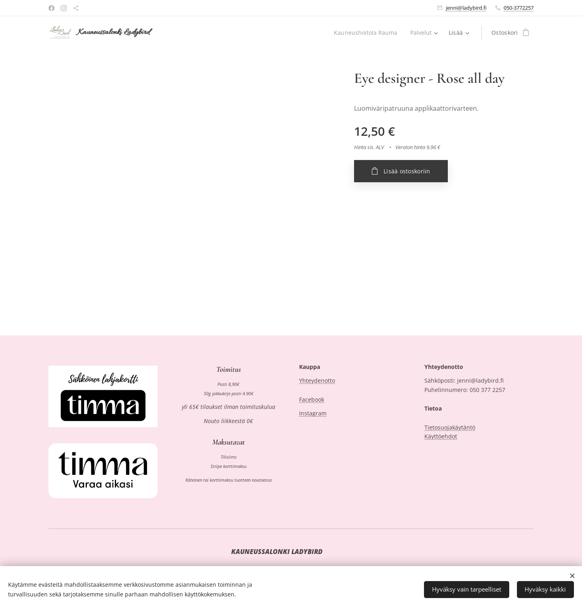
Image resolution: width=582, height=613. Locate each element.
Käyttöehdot (440, 436)
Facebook (311, 399)
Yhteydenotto (317, 381)
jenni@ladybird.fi (466, 7)
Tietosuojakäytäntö (449, 427)
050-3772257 (519, 7)
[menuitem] (366, 33)
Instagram (313, 413)
